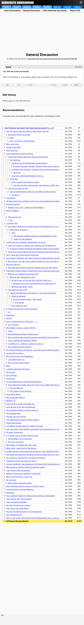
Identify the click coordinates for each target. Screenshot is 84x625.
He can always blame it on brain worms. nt (22, 410)
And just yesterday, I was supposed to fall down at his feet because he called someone (39, 464)
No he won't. (11, 372)
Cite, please (19, 303)
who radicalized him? (14, 515)
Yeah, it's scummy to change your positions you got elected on (32, 246)
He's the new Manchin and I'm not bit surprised (24, 512)
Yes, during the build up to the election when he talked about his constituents (35, 455)
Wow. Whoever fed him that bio (20, 347)
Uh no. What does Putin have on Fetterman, (22, 255)
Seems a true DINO (13, 147)
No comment (11, 480)
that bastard (10, 198)
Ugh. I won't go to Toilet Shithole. (22, 141)
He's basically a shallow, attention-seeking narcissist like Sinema (33, 268)
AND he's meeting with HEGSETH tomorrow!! (23, 474)
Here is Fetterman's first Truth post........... (22, 322)
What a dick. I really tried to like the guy (21, 448)
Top (19, 85)
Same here (14, 179)
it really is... (15, 195)
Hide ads (57, 7)
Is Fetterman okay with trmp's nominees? (22, 309)
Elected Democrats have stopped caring (23, 334)
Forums (47, 7)
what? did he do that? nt (19, 230)
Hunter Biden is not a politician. (20, 439)
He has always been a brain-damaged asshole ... (24, 382)
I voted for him (11, 223)
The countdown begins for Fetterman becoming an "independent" (30, 496)
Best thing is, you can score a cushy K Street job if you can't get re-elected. (36, 261)
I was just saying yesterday (16, 502)
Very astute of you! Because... (21, 391)
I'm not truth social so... (15, 353)
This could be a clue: (19, 306)
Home (6, 7)
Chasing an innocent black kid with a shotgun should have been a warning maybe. (39, 252)
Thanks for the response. (22, 239)
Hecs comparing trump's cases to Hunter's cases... (25, 486)
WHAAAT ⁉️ (11, 401)
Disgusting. (10, 315)
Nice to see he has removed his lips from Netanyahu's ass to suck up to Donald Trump (39, 518)
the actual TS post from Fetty (19, 135)
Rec (7, 85)
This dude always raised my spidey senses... (23, 420)
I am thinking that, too (16, 360)
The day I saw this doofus (16, 417)
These (10, 331)
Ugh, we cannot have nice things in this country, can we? (27, 131)
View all (73, 59)
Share (65, 85)
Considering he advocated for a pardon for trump (24, 426)
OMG (11, 138)
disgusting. (10, 493)
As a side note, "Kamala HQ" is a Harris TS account (25, 458)
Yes (11, 220)
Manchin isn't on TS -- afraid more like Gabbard (26, 208)
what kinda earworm (14, 423)
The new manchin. (13, 204)
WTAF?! (9, 318)
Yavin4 (8, 67)
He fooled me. (15, 160)
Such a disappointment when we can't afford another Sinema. (33, 192)
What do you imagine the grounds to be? (23, 274)
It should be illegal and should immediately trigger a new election (34, 249)
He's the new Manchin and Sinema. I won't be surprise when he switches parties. (36, 350)
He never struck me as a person (18, 505)
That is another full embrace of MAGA (22, 341)
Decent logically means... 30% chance (27, 299)
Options (53, 85)
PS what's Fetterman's (14, 432)
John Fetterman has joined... (55, 10)
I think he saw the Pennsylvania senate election (29, 163)
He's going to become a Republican (19, 356)
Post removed (11, 375)
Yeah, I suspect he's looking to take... (25, 182)
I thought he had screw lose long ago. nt (21, 461)
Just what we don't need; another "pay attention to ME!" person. (37, 185)
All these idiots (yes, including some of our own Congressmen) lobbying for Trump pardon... (41, 201)
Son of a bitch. (13, 325)
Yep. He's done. (12, 150)
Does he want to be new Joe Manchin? (21, 407)
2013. (13, 233)
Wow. (8, 366)
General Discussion (31, 10)
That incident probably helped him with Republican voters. (35, 236)
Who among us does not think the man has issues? (25, 467)
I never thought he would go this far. (19, 154)
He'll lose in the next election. (17, 521)
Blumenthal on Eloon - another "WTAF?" (21, 328)
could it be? (10, 379)
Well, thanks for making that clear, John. (21, 445)
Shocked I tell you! (13, 265)
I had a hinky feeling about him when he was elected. (28, 157)
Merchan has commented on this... (23, 277)
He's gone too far (14, 217)
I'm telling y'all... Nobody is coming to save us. (26, 344)
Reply (76, 85)
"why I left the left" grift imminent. (19, 499)
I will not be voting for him (18, 189)
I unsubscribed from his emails (18, 369)
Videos (36, 7)
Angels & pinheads (18, 296)
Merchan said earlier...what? (22, 287)
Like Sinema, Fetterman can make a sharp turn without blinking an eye (32, 258)
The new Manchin (16, 388)
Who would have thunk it (15, 398)
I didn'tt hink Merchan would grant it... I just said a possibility (33, 293)
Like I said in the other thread (17, 508)
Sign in (77, 7)
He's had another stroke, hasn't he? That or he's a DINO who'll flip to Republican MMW (40, 385)
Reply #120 (75, 10)
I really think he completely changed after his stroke (26, 242)
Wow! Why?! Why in (13, 394)
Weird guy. (17, 173)
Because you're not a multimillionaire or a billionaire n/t (34, 284)
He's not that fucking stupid (18, 363)
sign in (10, 101)
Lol (9, 312)
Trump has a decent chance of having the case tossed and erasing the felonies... (36, 271)
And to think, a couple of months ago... (21, 404)
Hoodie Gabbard (12, 211)
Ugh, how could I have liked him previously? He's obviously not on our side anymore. (38, 429)
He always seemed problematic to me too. (27, 176)
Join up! (67, 7)
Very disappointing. (13, 413)
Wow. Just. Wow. (12, 144)
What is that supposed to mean (20, 483)
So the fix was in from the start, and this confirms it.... (32, 280)
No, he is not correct (16, 442)
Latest (16, 7)
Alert (30, 85)
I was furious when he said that (18, 470)
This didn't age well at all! (17, 290)
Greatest (27, 7)
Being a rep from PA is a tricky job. (19, 477)
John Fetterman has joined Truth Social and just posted (48, 59)
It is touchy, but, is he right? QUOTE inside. (22, 436)
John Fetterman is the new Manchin (19, 489)
